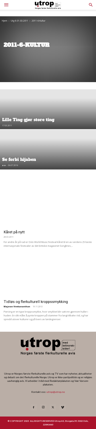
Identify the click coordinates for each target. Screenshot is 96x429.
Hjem (4, 20)
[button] (91, 5)
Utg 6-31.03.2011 (19, 20)
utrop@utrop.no (56, 391)
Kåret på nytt (14, 232)
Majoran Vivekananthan (17, 306)
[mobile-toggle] (6, 5)
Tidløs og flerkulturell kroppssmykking (36, 302)
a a (4, 165)
